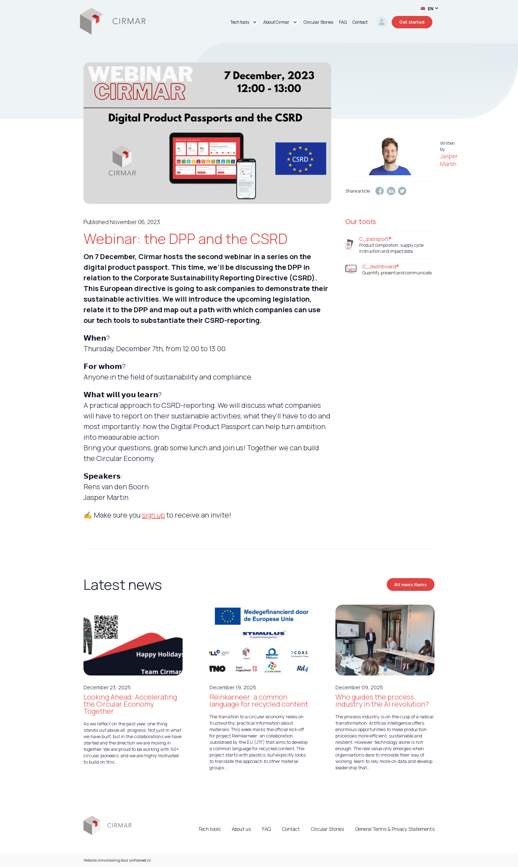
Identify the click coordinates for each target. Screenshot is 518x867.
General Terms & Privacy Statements (394, 829)
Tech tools (209, 829)
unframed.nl (140, 860)
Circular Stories (327, 829)
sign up (153, 515)
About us (241, 829)
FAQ (266, 829)
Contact (291, 829)
